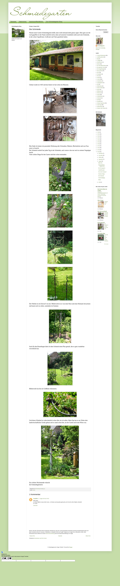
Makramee (99, 91)
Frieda (98, 77)
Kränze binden (100, 87)
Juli (99, 182)
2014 (98, 151)
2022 (98, 136)
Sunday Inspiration (101, 103)
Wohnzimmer (99, 106)
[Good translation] (4, 558)
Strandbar (99, 101)
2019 (98, 141)
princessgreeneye (101, 222)
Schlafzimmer (100, 96)
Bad (98, 58)
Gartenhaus (99, 81)
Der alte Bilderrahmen (101, 65)
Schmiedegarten (101, 45)
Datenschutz (22, 21)
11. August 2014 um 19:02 (43, 498)
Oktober (100, 157)
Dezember (101, 153)
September (101, 159)
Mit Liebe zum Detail (102, 211)
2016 (98, 147)
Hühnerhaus (99, 86)
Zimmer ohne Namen (101, 108)
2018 (98, 143)
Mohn (99, 179)
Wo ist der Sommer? (102, 171)
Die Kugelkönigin (100, 69)
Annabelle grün (101, 170)
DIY (98, 72)
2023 (98, 134)
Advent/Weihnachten (101, 55)
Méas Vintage (100, 200)
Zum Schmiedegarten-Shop (54, 21)
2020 (98, 140)
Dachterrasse (99, 62)
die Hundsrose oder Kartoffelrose (106, 226)
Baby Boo (100, 162)
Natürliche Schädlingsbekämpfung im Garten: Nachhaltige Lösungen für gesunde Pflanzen (103, 194)
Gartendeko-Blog (101, 233)
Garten (34, 490)
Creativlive (35, 498)
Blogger (70, 547)
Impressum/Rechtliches (36, 21)
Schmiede (99, 98)
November (101, 155)
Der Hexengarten (101, 168)
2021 (98, 138)
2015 (98, 149)
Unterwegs (99, 104)
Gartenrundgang (101, 177)
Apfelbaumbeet (100, 57)
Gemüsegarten (100, 82)
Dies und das (99, 70)
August (100, 161)
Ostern (98, 94)
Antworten (35, 505)
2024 (98, 132)
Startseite (13, 21)
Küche (98, 89)
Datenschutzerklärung (50, 533)
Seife (98, 99)
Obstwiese (99, 92)
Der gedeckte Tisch (101, 67)
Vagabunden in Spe (106, 203)
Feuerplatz (99, 74)
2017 (98, 145)
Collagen (99, 60)
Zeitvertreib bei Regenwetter (101, 165)
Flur (98, 75)
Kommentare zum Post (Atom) (40, 538)
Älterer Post (88, 535)
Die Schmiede (101, 175)
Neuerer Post (32, 535)
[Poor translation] (9, 558)
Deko (98, 63)
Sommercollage (101, 173)
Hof (98, 84)
